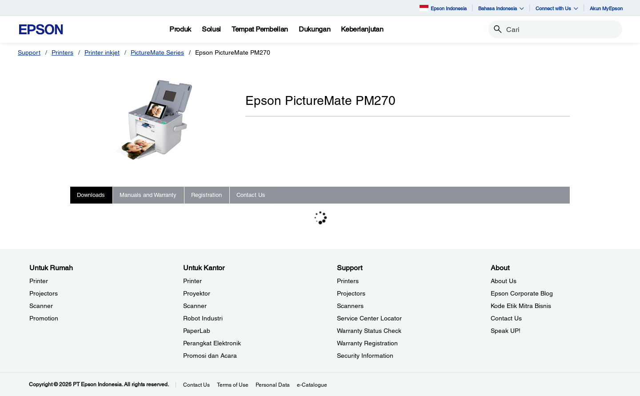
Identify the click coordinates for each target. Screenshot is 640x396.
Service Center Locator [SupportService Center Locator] (369, 318)
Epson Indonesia (443, 8)
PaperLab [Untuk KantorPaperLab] (196, 330)
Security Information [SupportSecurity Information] (365, 355)
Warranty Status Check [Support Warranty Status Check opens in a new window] (369, 330)
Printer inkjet (102, 52)
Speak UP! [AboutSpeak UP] (505, 330)
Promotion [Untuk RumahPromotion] (43, 318)
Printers (62, 52)
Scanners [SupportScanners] (350, 305)
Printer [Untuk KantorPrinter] (192, 280)
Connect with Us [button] (557, 8)
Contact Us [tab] (250, 195)
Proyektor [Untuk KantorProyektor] (196, 293)
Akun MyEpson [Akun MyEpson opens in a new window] (606, 8)
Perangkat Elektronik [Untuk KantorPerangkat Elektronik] (212, 343)
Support (29, 52)
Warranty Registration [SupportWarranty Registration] (367, 343)
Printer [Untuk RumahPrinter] (38, 280)
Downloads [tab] (91, 195)
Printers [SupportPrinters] (348, 280)
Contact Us (196, 385)
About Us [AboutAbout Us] (503, 280)
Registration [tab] (206, 195)
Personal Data (273, 385)
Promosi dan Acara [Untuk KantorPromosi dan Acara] (210, 355)
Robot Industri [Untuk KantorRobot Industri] (203, 318)
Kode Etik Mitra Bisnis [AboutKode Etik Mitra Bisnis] (521, 305)
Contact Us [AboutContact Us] (506, 318)
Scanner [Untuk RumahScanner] (41, 305)
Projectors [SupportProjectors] (351, 293)
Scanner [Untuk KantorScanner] (195, 305)
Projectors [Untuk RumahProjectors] (43, 293)
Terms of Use (232, 385)
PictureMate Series (157, 52)
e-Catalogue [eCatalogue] (312, 385)
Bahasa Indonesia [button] (501, 8)
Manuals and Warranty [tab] (148, 195)
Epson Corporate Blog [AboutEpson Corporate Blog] (522, 293)
